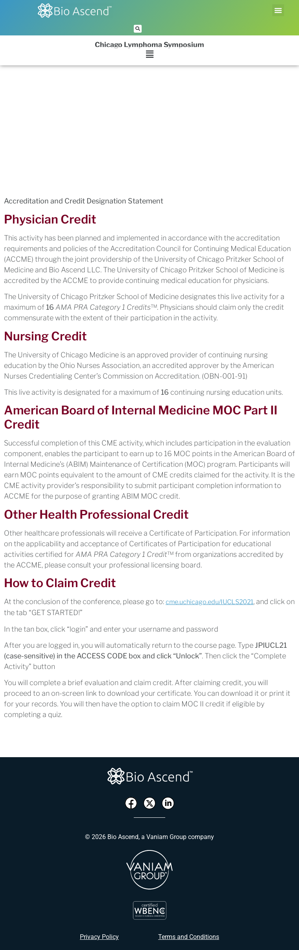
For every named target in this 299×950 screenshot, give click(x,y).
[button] (278, 10)
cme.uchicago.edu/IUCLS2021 (209, 602)
